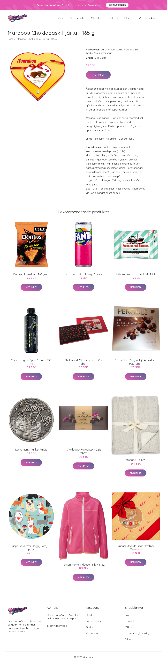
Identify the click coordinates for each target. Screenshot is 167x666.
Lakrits (113, 20)
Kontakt (129, 624)
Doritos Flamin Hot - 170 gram (31, 277)
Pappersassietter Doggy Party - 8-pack (31, 551)
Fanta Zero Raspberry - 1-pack (83, 277)
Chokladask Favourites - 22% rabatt (83, 454)
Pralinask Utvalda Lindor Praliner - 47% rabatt (136, 551)
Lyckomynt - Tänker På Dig (31, 452)
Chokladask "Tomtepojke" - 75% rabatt (83, 365)
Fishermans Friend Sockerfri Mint (135, 277)
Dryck (89, 618)
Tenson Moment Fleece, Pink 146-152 (83, 568)
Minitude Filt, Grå (135, 463)
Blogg (128, 20)
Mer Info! (98, 78)
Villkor (128, 630)
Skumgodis (77, 20)
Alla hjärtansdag (103, 56)
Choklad (96, 20)
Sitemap (129, 642)
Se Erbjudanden (117, 5)
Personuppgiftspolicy (137, 636)
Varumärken (147, 20)
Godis (119, 52)
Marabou (129, 52)
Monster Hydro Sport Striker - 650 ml (31, 365)
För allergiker (93, 624)
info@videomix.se (57, 629)
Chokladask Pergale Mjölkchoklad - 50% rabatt (136, 365)
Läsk (60, 20)
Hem (10, 42)
